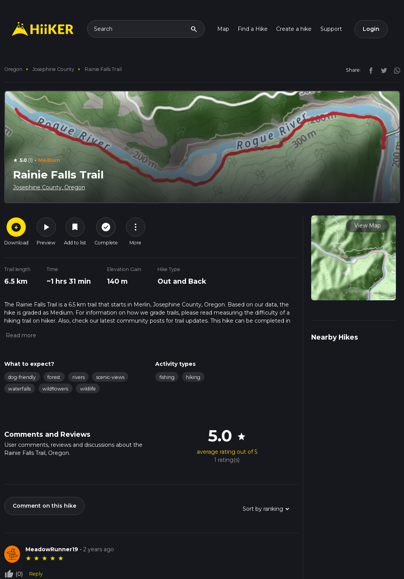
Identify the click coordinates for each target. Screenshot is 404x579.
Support (331, 28)
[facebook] (369, 69)
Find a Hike (253, 28)
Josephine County (53, 69)
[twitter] (382, 69)
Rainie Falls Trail (103, 69)
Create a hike (294, 28)
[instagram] (394, 69)
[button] (20, 335)
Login (371, 28)
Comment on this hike (44, 505)
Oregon (13, 69)
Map (223, 28)
